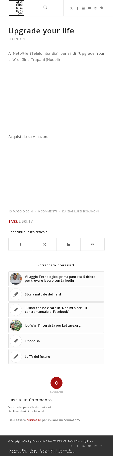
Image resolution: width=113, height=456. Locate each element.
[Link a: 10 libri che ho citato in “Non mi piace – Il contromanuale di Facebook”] (56, 309)
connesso (34, 420)
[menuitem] (43, 8)
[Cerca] (43, 8)
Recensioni (16, 39)
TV (30, 221)
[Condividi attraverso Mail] (92, 244)
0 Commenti (47, 211)
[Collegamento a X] (72, 8)
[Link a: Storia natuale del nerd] (56, 294)
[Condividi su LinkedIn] (68, 244)
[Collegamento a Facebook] (78, 8)
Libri (23, 221)
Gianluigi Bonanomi (83, 211)
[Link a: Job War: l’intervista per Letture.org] (56, 325)
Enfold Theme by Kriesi (80, 441)
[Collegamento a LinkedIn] (84, 8)
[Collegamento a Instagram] (96, 8)
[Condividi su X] (44, 244)
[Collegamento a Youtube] (90, 8)
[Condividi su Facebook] (20, 244)
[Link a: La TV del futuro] (56, 356)
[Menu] (52, 8)
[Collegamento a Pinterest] (102, 8)
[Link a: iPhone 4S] (56, 341)
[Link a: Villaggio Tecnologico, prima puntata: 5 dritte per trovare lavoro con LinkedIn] (56, 278)
